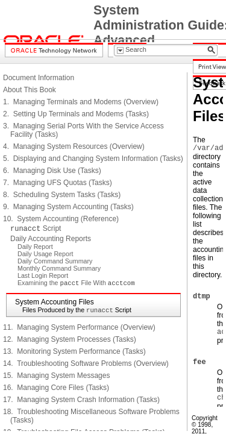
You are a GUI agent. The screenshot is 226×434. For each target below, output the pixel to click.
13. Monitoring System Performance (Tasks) (74, 351)
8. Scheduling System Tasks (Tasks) (62, 194)
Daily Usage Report (45, 253)
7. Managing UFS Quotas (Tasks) (57, 182)
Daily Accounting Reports (50, 238)
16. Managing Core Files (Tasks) (56, 387)
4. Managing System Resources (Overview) (74, 146)
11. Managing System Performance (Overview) (79, 327)
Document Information (38, 78)
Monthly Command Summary (59, 268)
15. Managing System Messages (56, 375)
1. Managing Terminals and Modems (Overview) (81, 102)
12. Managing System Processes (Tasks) (69, 339)
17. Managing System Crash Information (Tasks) (81, 399)
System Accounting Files (54, 302)
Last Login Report (42, 275)
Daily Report (35, 246)
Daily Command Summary (54, 261)
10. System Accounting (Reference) (61, 219)
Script (35, 228)
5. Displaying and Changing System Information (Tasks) (93, 158)
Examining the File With (76, 282)
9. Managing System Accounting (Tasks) (68, 207)
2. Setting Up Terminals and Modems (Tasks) (76, 114)
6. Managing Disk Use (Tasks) (52, 170)
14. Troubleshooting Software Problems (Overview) (86, 363)
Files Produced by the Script (76, 309)
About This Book (29, 90)
